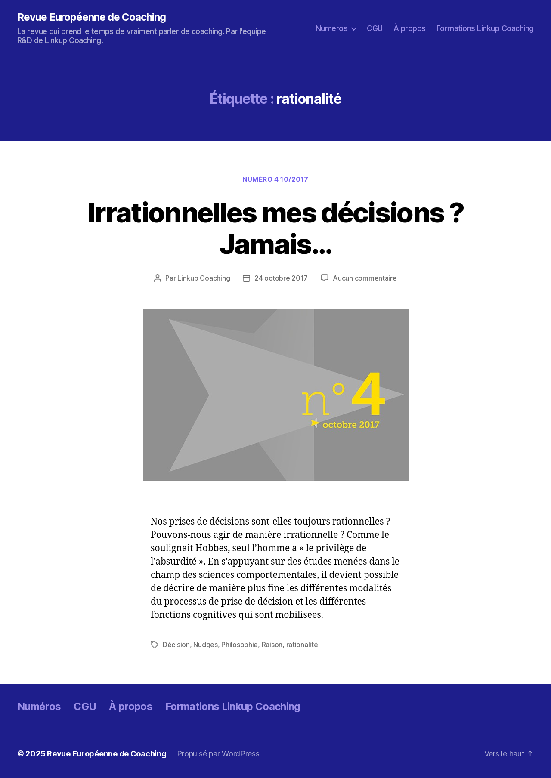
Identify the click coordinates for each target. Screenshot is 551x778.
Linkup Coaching (203, 278)
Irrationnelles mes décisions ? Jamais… (275, 228)
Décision (176, 644)
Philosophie (239, 644)
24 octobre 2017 (281, 278)
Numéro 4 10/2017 (275, 179)
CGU (375, 28)
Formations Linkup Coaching (485, 28)
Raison (272, 644)
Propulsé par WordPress (218, 753)
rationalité (302, 644)
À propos (409, 28)
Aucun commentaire (364, 278)
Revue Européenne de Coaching (91, 17)
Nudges (205, 644)
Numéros (332, 28)
